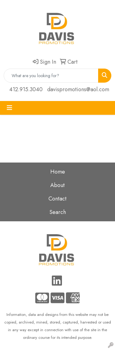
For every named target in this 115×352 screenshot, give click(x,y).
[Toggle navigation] (9, 107)
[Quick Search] (51, 76)
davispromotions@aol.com (78, 89)
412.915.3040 (26, 89)
